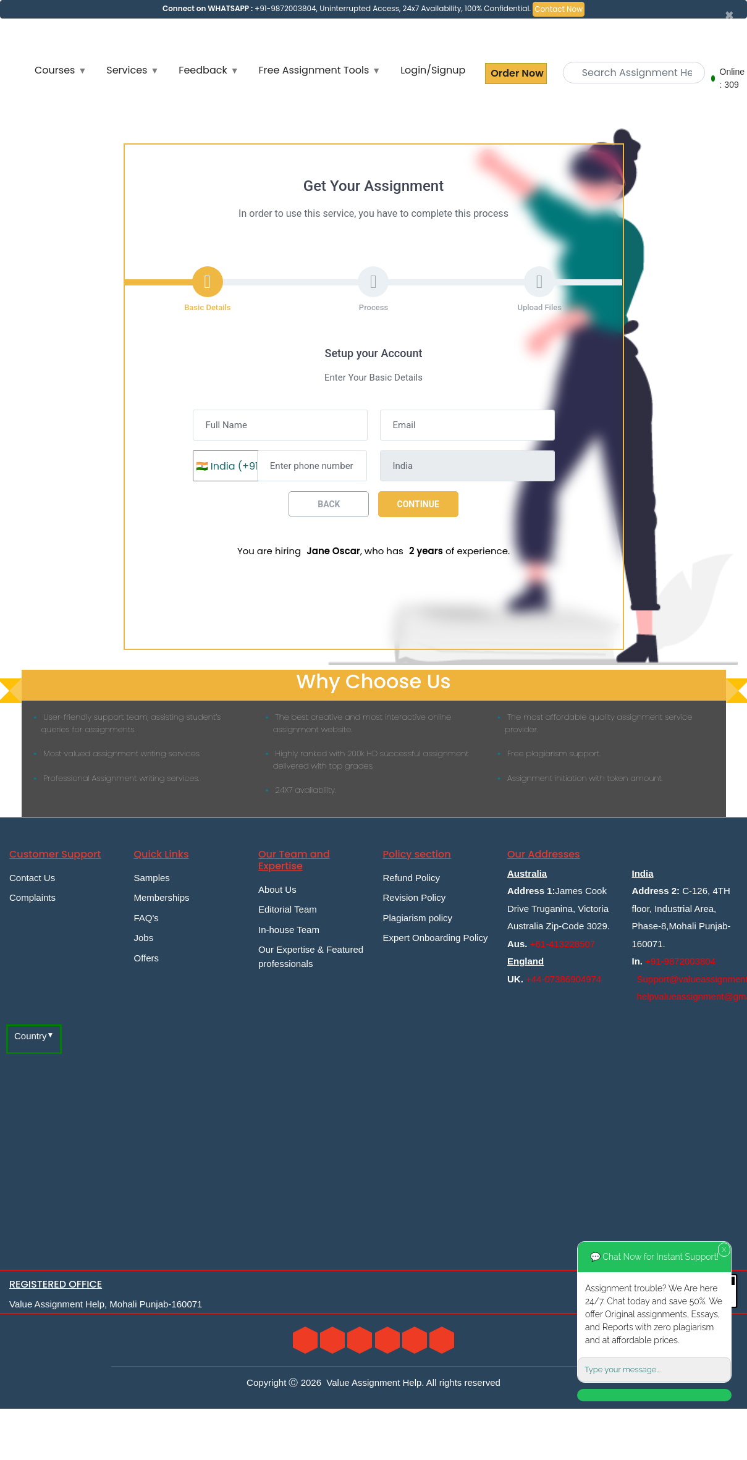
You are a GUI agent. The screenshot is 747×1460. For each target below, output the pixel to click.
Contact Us (32, 877)
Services (126, 70)
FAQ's (146, 918)
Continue (418, 504)
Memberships (162, 897)
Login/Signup (432, 70)
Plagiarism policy (418, 918)
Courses (55, 70)
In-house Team (288, 929)
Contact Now (558, 9)
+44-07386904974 (563, 979)
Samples (152, 877)
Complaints (32, 897)
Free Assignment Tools (314, 70)
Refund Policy (412, 877)
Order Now (515, 73)
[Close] (729, 15)
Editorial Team (287, 909)
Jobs (144, 937)
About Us (277, 889)
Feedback (203, 70)
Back (329, 504)
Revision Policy (414, 897)
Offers (146, 958)
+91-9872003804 (680, 961)
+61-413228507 (563, 944)
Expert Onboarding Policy (435, 937)
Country (30, 1036)
